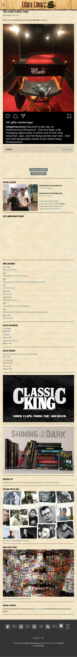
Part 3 (50, 188)
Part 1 (41, 188)
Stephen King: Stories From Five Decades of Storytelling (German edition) (24, 282)
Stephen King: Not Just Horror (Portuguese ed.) (16, 306)
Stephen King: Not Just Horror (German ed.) (15, 276)
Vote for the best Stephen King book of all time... (17, 599)
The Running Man (8, 360)
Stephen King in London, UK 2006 (48, 201)
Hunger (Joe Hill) (7, 318)
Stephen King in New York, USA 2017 (49, 209)
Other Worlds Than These (10, 300)
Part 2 (45, 188)
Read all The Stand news (38, 170)
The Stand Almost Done (16, 12)
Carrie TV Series (7, 294)
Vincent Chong (40, 646)
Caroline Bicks (7, 329)
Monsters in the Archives (10, 270)
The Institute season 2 (9, 288)
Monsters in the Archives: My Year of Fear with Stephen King (20, 354)
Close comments (67, 149)
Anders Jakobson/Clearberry (33, 643)
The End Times (7, 366)
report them (37, 609)
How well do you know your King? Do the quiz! (16, 541)
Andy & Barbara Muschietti (10, 341)
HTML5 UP (61, 643)
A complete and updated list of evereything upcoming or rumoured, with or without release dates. (31, 482)
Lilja (36, 638)
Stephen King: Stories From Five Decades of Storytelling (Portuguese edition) (25, 312)
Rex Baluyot (6, 335)
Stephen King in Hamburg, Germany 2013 (51, 206)
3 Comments (8, 149)
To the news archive (38, 173)
